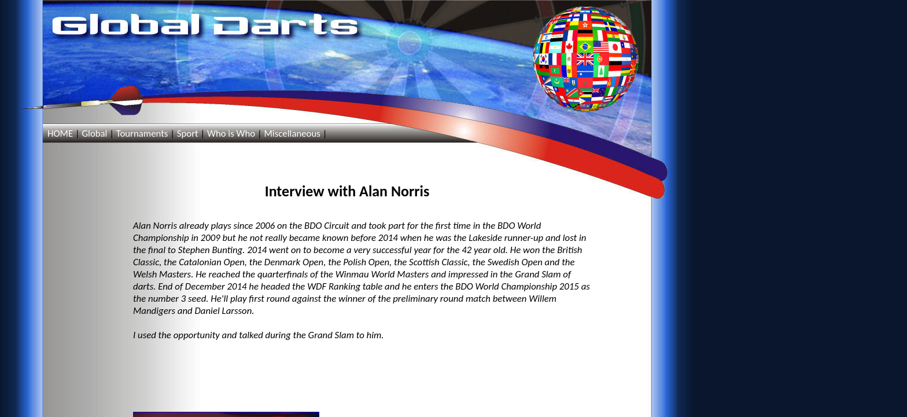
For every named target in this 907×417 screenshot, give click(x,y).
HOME (60, 133)
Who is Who (231, 133)
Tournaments (142, 133)
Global (94, 133)
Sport (187, 133)
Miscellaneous (292, 133)
